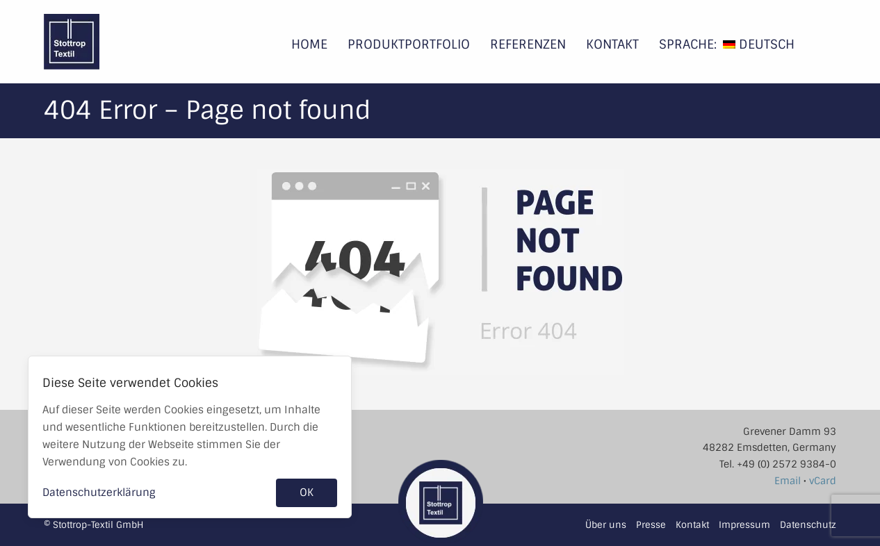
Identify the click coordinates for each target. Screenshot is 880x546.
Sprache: (688, 44)
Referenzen (528, 44)
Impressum (744, 525)
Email (787, 480)
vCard (822, 480)
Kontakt (612, 44)
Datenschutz (808, 525)
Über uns (605, 525)
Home (309, 44)
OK (306, 492)
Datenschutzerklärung (99, 492)
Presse (651, 525)
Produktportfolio (409, 44)
